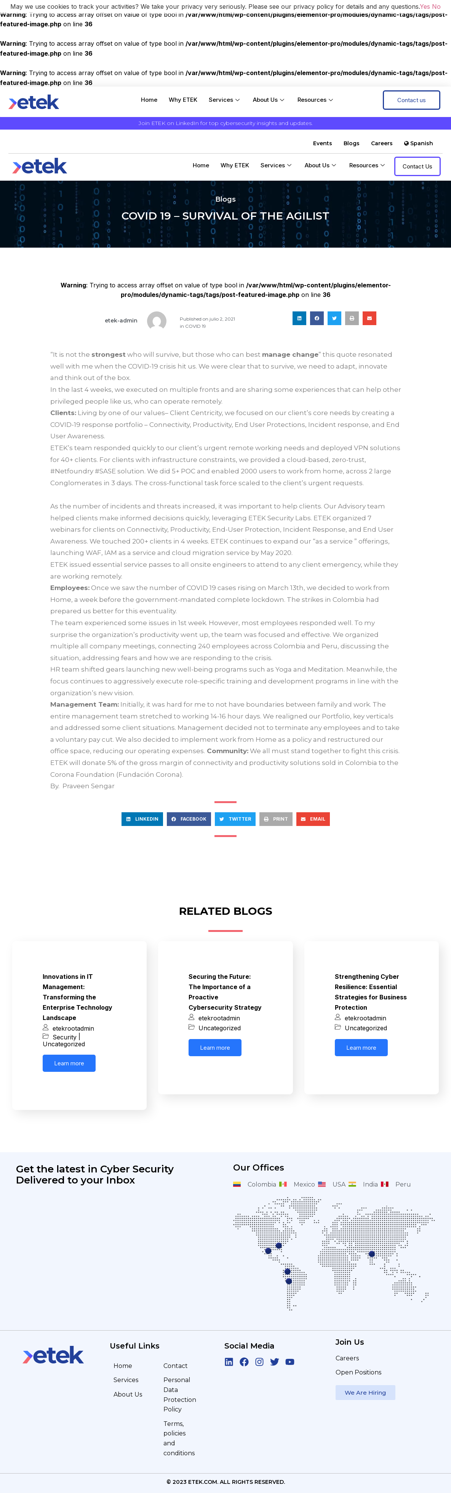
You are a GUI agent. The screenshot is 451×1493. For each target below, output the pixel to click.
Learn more (69, 1063)
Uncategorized (64, 1043)
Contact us (411, 100)
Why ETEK (183, 99)
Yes (425, 6)
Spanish (418, 143)
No (436, 6)
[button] (299, 318)
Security (65, 1037)
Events (322, 143)
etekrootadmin (73, 1028)
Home (149, 99)
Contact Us (417, 166)
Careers (382, 143)
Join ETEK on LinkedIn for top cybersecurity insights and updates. (226, 123)
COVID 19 (195, 326)
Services (225, 99)
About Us (269, 99)
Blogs (352, 143)
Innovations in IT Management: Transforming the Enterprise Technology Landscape (77, 997)
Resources (316, 99)
